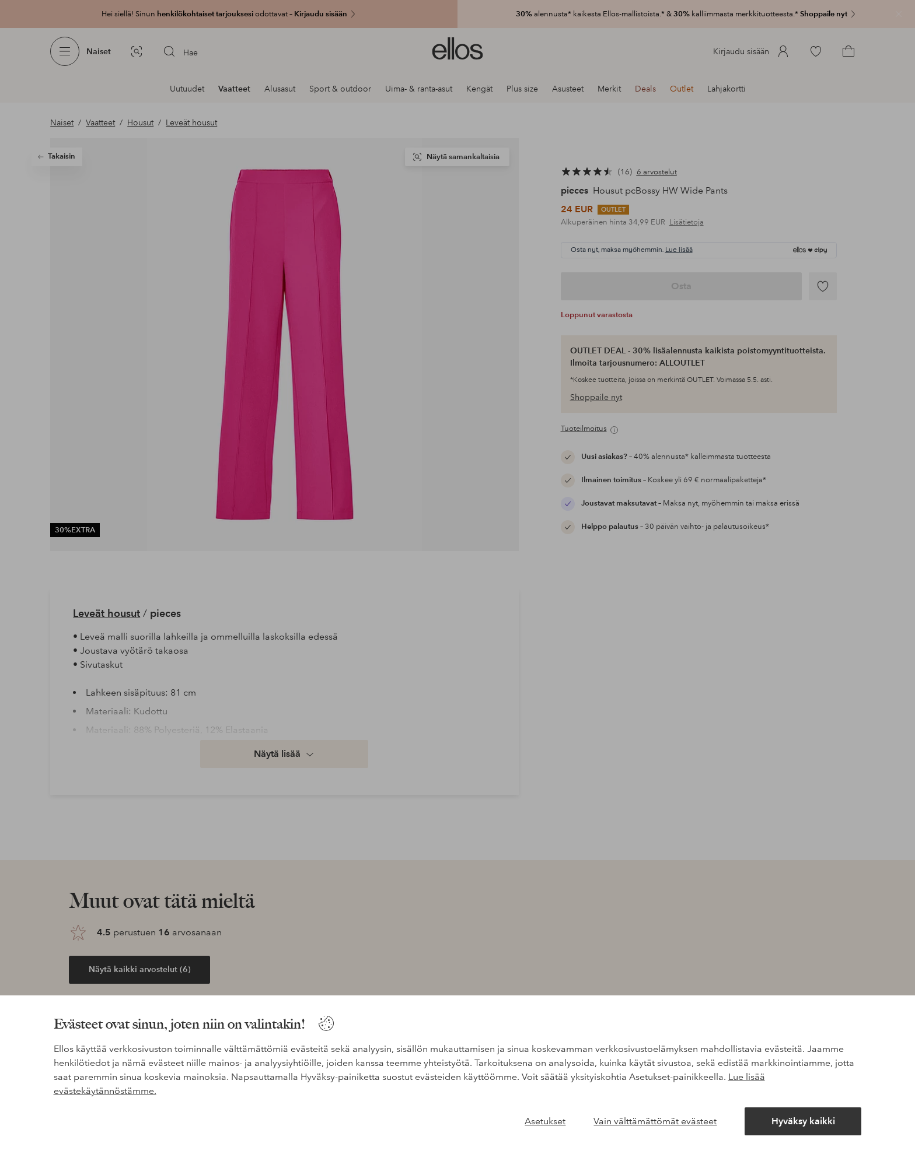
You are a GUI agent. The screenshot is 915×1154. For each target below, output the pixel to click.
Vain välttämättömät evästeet (655, 1121)
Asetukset (545, 1121)
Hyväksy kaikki (803, 1121)
